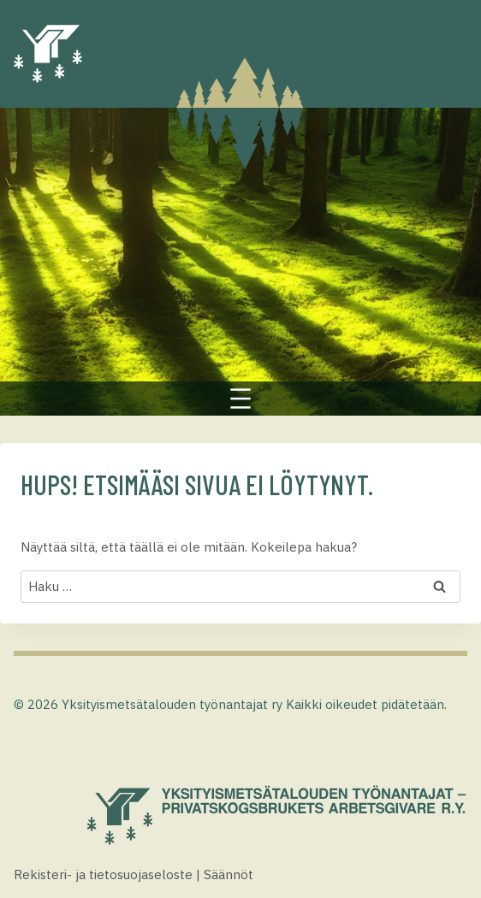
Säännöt (228, 874)
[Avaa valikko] (240, 398)
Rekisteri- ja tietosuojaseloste (103, 874)
